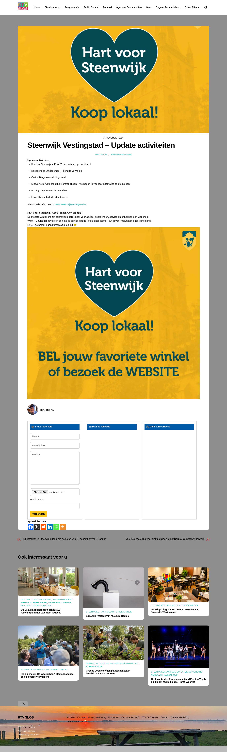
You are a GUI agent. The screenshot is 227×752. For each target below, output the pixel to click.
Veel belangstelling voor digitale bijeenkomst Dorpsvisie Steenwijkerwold (165, 545)
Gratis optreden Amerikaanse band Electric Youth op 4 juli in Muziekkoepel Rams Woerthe (178, 687)
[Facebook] (30, 533)
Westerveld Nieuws (59, 609)
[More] (63, 533)
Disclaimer (113, 723)
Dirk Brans (101, 161)
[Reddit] (43, 533)
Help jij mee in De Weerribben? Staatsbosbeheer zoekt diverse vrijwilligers (47, 681)
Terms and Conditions (78, 728)
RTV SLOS (25, 734)
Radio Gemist (99, 7)
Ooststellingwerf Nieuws (36, 606)
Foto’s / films (41, 14)
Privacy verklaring (97, 723)
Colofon (71, 723)
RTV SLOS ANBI (150, 723)
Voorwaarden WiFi (130, 723)
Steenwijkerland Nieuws (121, 161)
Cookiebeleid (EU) (180, 723)
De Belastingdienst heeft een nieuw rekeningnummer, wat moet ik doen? (41, 617)
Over (157, 7)
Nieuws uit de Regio (97, 670)
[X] (37, 533)
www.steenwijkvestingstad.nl (70, 210)
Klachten (81, 723)
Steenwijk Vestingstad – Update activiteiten (101, 151)
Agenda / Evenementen (137, 7)
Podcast (115, 7)
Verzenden (38, 520)
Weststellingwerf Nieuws (36, 612)
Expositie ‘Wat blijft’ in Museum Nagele (107, 622)
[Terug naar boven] (23, 710)
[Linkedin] (50, 533)
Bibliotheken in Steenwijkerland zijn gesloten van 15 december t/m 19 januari (64, 545)
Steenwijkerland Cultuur (166, 678)
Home (34, 7)
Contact (165, 723)
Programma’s (78, 7)
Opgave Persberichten (179, 7)
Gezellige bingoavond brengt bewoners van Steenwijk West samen (175, 617)
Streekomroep (53, 7)
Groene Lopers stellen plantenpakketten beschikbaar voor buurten (108, 678)
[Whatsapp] (56, 533)
